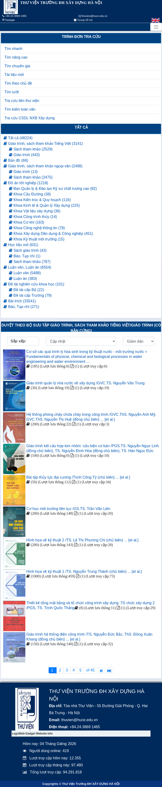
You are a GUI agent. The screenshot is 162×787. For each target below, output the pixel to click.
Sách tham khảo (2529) (31, 149)
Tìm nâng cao (15, 57)
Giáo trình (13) (23, 172)
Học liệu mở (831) (21, 245)
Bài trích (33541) (20, 301)
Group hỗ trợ (83, 20)
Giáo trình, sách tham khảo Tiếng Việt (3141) (43, 144)
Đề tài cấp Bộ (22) (26, 290)
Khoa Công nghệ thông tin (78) (37, 228)
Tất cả (81, 127)
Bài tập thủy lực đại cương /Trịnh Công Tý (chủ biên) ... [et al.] (78, 477)
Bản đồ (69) (16, 160)
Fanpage (8, 20)
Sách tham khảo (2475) (31, 177)
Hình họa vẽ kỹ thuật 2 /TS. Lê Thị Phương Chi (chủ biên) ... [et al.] (82, 540)
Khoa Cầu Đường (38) (30, 194)
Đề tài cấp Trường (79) (30, 295)
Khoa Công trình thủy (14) (33, 217)
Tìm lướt (11, 92)
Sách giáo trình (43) (27, 250)
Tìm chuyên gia (17, 66)
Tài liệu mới (14, 75)
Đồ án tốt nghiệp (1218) (26, 183)
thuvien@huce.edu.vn (93, 16)
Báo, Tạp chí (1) (24, 256)
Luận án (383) (23, 279)
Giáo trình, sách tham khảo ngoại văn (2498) (43, 166)
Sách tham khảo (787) (29, 262)
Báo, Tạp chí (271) (21, 307)
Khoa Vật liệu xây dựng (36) (34, 211)
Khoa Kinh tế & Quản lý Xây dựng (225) (44, 205)
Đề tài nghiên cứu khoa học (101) (34, 284)
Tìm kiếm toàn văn (19, 109)
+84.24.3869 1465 (14, 16)
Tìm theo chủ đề (18, 83)
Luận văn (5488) (25, 273)
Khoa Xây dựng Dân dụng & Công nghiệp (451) (51, 234)
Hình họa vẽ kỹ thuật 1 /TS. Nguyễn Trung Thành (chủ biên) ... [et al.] (84, 571)
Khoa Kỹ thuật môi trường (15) (36, 239)
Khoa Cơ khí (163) (26, 222)
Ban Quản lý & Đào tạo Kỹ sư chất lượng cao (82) (53, 189)
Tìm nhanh (13, 49)
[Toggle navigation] (156, 27)
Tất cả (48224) (18, 138)
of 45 (91, 670)
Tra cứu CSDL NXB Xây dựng (29, 118)
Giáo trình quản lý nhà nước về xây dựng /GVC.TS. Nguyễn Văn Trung (85, 383)
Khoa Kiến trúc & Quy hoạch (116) (40, 200)
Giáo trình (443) (24, 155)
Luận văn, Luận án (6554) (27, 267)
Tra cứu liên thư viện (21, 101)
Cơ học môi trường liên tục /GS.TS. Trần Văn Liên (68, 509)
